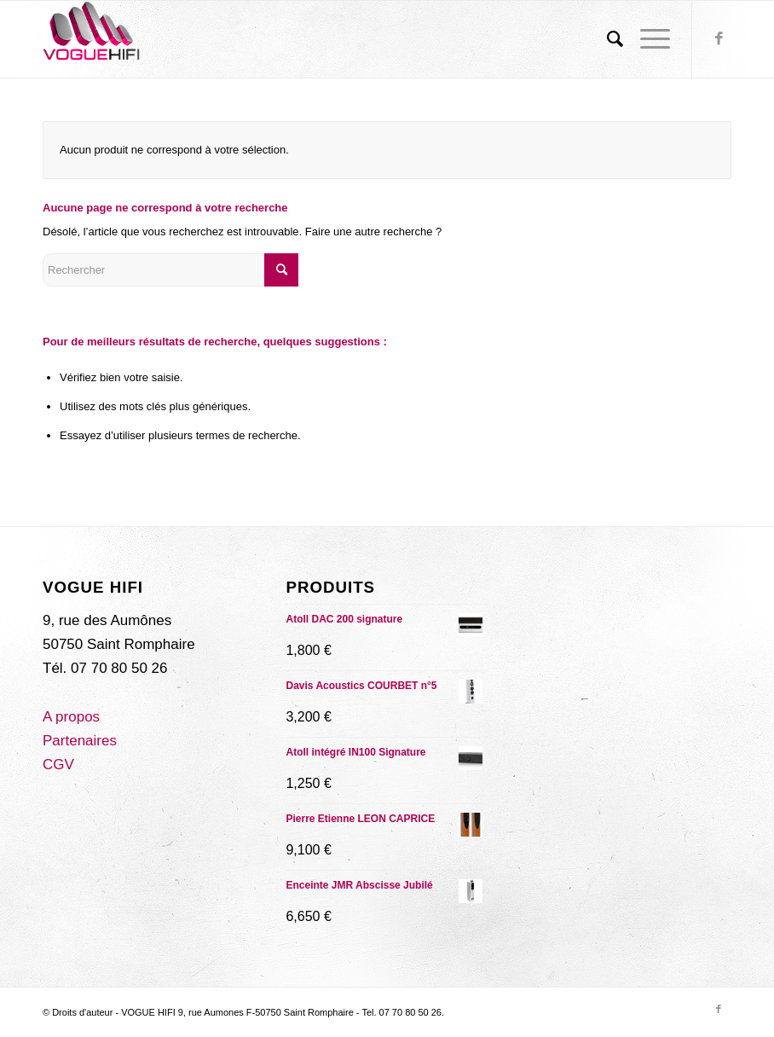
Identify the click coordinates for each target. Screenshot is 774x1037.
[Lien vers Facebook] (718, 39)
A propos (71, 717)
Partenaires (80, 741)
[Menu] (646, 39)
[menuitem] (606, 39)
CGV (58, 764)
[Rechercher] (606, 39)
